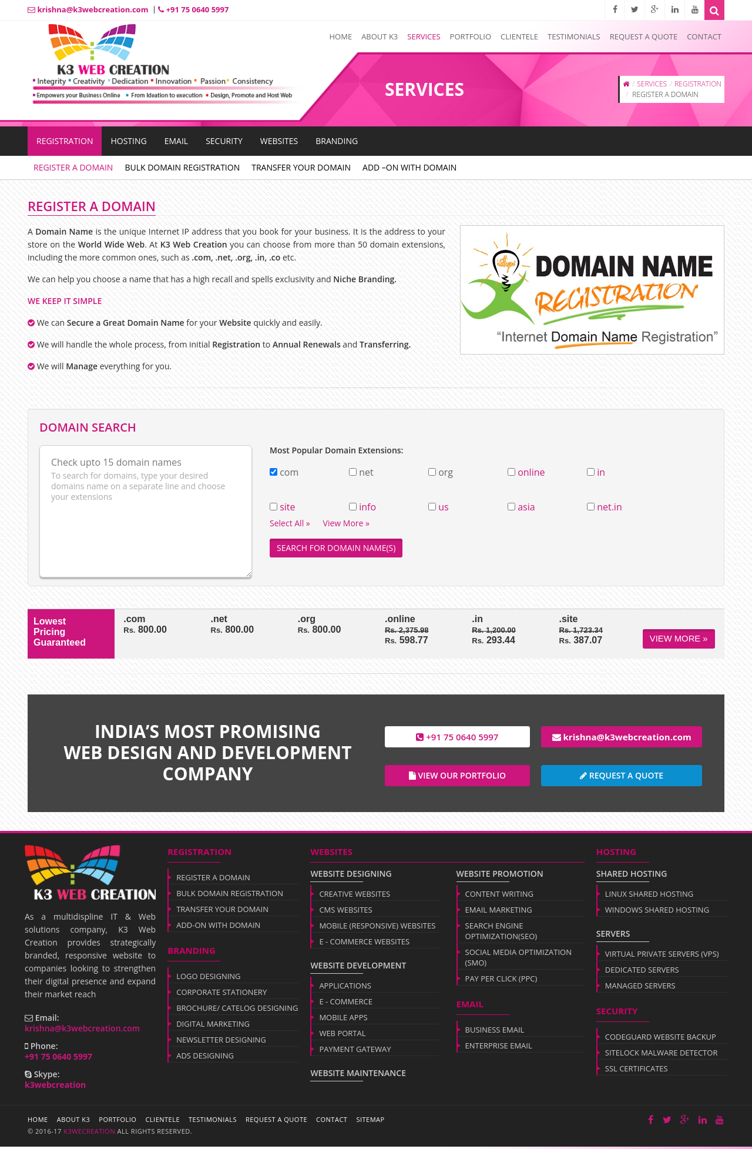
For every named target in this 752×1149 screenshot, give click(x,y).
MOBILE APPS (343, 1019)
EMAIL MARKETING (498, 912)
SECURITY (224, 140)
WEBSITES (279, 140)
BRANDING (336, 140)
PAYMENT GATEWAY (355, 1051)
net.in (609, 506)
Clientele (519, 36)
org (445, 473)
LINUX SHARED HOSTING (649, 896)
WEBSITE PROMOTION (499, 875)
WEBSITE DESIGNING (350, 875)
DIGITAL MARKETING (213, 1026)
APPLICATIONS (345, 988)
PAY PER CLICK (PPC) (501, 981)
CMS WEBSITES (345, 912)
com (289, 473)
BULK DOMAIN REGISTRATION (182, 167)
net (366, 473)
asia (526, 506)
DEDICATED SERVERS (642, 972)
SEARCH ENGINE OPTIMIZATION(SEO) (501, 933)
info (367, 506)
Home (341, 36)
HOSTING (128, 140)
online (531, 472)
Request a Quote (643, 36)
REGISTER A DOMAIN (73, 167)
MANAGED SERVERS (640, 988)
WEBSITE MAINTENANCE (358, 1075)
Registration (64, 140)
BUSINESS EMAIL (495, 1032)
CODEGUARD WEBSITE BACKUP (660, 1039)
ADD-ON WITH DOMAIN (218, 927)
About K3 (379, 36)
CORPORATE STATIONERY (221, 994)
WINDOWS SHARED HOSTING (657, 912)
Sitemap (370, 1121)
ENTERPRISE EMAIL (498, 1048)
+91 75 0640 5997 (193, 9)
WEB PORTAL (342, 1035)
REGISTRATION (697, 84)
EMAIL (176, 140)
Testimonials (574, 36)
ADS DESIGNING (205, 1058)
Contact (704, 36)
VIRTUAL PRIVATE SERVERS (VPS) (662, 956)
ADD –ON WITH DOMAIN (409, 167)
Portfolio (470, 36)
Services (423, 36)
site (287, 506)
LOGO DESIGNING (208, 978)
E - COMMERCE (345, 1003)
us (443, 506)
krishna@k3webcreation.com (88, 9)
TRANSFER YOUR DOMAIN (301, 167)
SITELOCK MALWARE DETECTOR (661, 1055)
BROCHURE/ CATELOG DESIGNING (237, 1010)
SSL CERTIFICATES (636, 1071)
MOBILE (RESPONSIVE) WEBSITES (377, 928)
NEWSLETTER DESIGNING (221, 1042)
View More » (679, 638)
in (601, 472)
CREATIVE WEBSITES (354, 896)
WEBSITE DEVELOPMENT (358, 967)
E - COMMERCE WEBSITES (364, 943)
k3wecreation (88, 1133)
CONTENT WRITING (499, 896)
